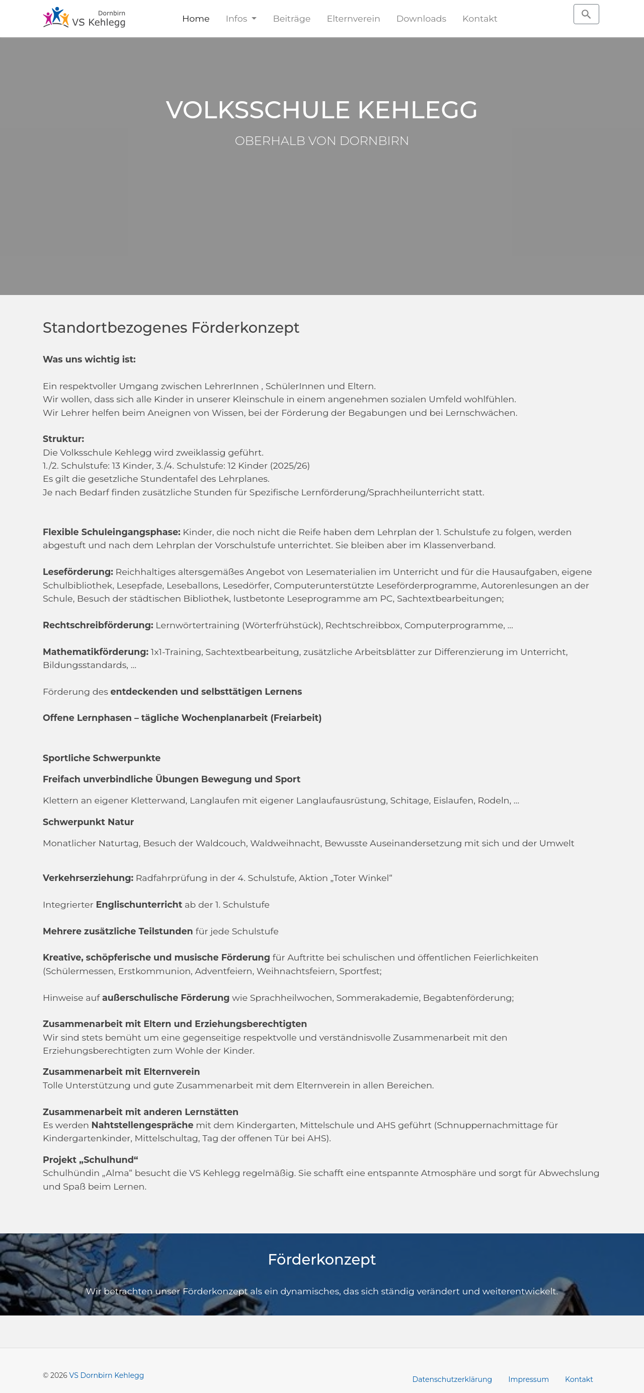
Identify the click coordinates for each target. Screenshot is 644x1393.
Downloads (421, 18)
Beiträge (291, 18)
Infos (238, 18)
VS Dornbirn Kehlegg (106, 1375)
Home (196, 18)
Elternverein (353, 18)
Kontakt (480, 18)
